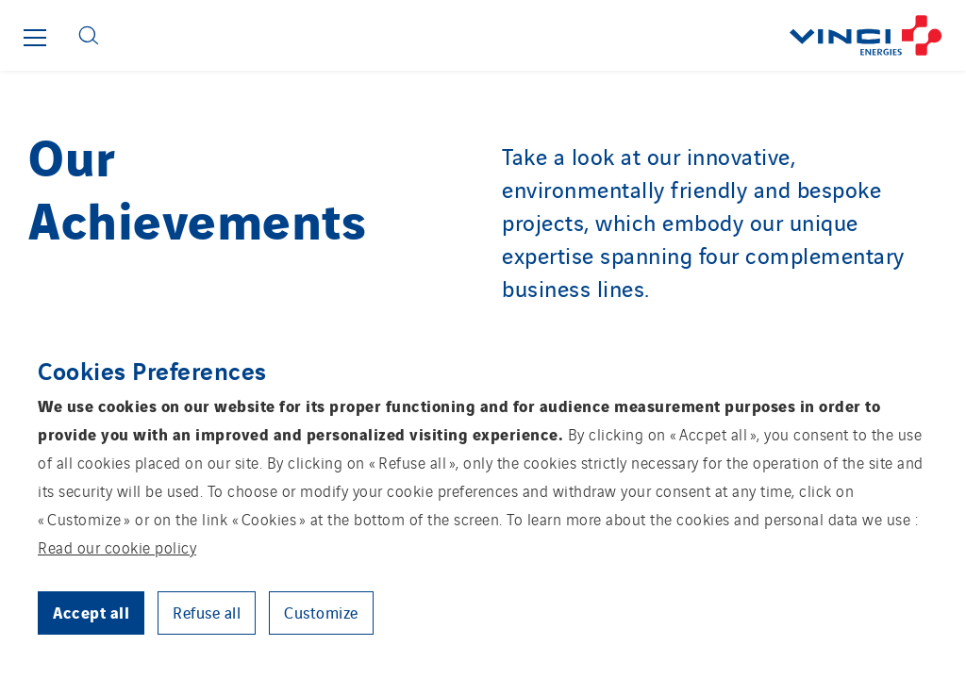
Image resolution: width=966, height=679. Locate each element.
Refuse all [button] (207, 612)
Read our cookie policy (117, 547)
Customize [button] (321, 612)
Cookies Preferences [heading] (152, 370)
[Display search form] (88, 35)
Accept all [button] (91, 611)
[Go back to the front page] (539, 35)
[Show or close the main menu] (35, 37)
